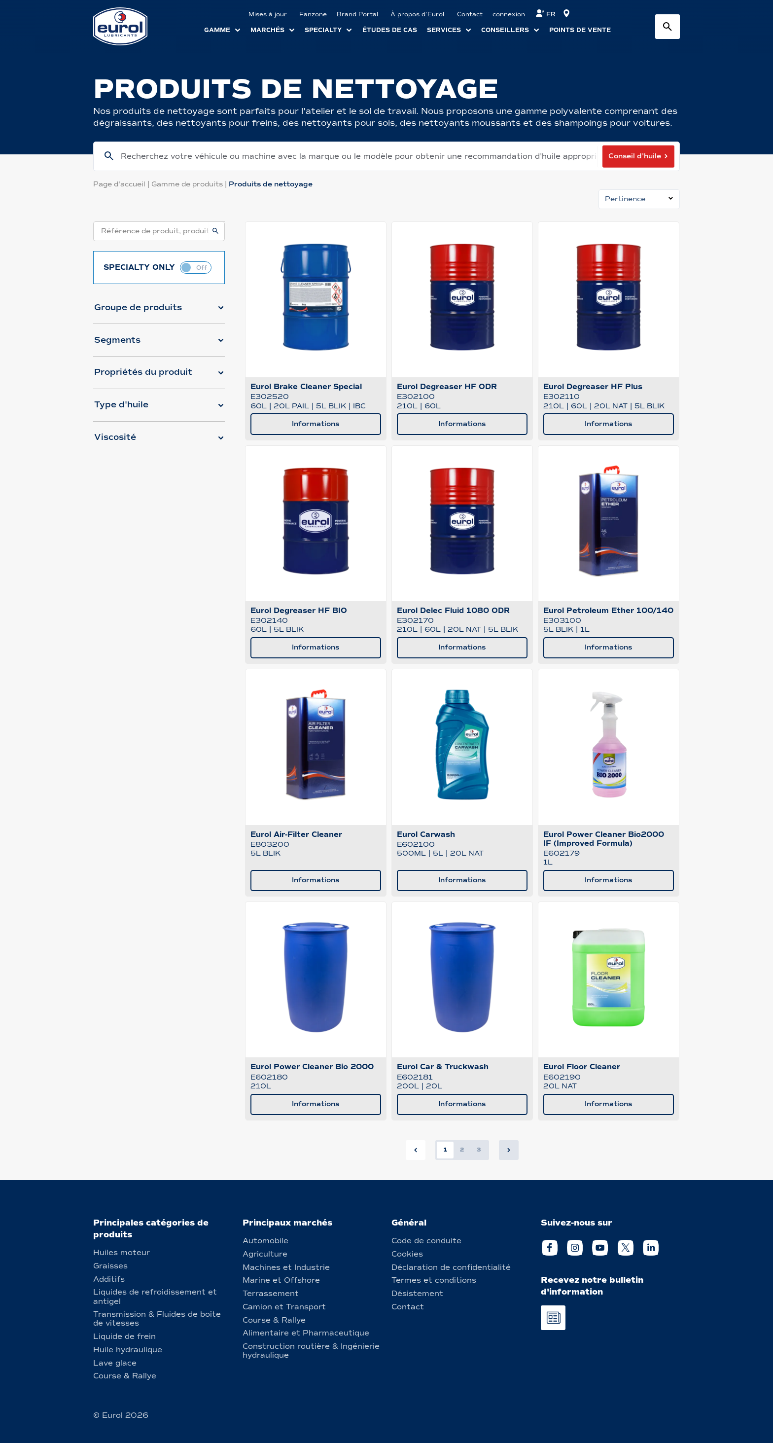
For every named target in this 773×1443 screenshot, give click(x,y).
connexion (508, 14)
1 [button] (445, 1149)
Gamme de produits (190, 184)
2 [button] (462, 1149)
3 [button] (479, 1149)
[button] (159, 311)
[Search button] (667, 26)
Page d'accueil (122, 184)
